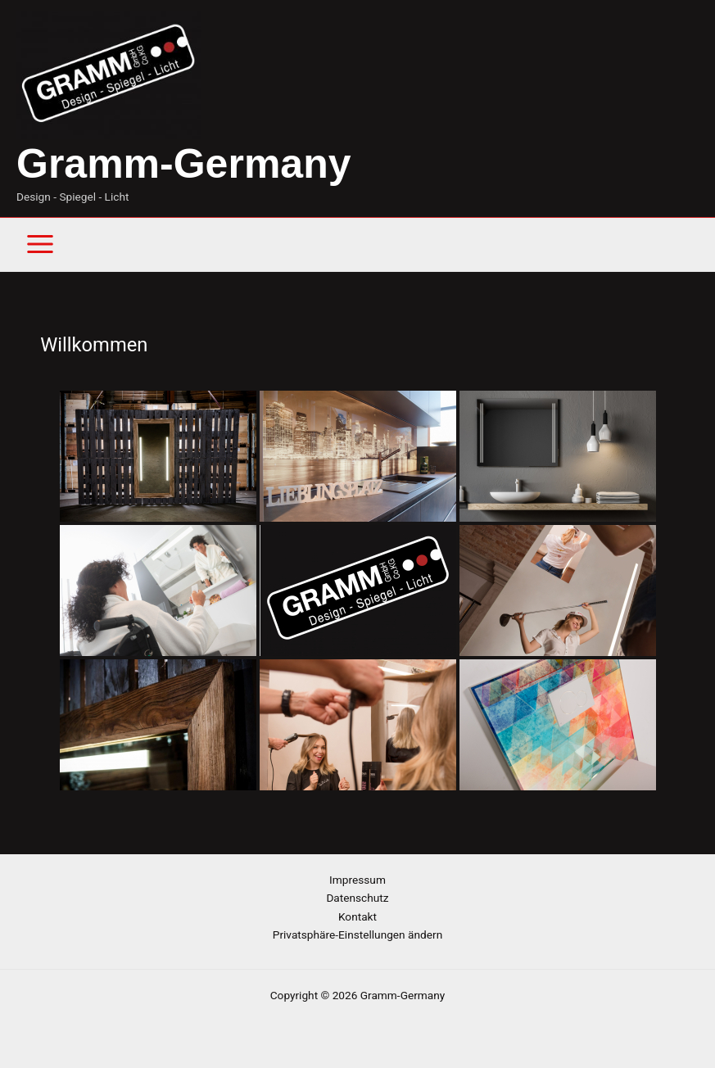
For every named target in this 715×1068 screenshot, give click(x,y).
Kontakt (357, 916)
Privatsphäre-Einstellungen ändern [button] (357, 934)
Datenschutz (357, 897)
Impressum (357, 879)
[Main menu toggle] (40, 244)
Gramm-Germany (183, 164)
